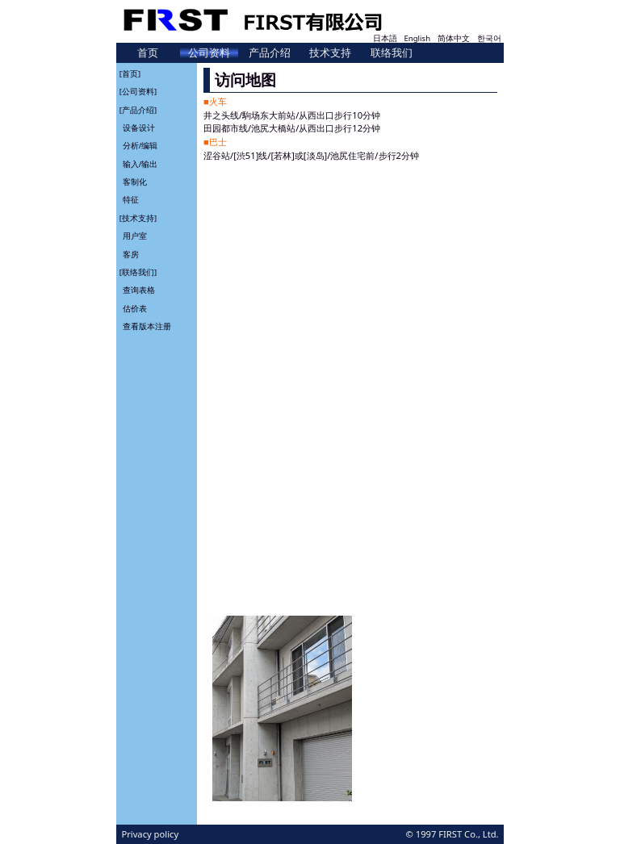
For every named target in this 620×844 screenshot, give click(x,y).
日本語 (385, 38)
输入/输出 (140, 163)
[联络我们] (138, 272)
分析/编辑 (140, 145)
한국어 (489, 38)
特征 (131, 199)
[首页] (129, 73)
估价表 (135, 308)
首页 (147, 52)
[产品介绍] (138, 109)
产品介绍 (270, 52)
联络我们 (392, 52)
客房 (131, 254)
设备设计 (139, 128)
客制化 (135, 182)
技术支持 (330, 52)
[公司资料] (138, 91)
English (417, 38)
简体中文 (454, 38)
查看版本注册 (147, 326)
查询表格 (139, 290)
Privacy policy (149, 834)
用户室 (135, 236)
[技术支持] (138, 217)
